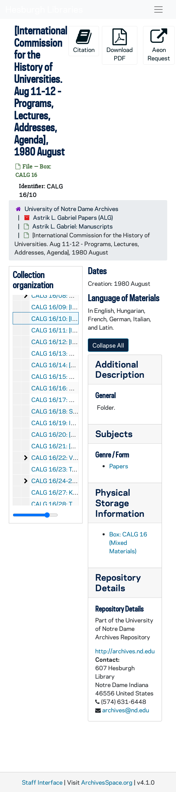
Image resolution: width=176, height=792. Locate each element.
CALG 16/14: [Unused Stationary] (76, 365)
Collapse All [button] (108, 345)
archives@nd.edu (125, 710)
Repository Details (118, 582)
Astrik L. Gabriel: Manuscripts (72, 226)
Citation (83, 40)
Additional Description (119, 369)
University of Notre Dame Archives (71, 208)
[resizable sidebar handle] (35, 515)
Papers (118, 466)
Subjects (113, 433)
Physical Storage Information (119, 502)
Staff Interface (42, 782)
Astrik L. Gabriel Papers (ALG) (73, 217)
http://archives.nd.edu (125, 651)
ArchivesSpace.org (106, 782)
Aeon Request (159, 45)
